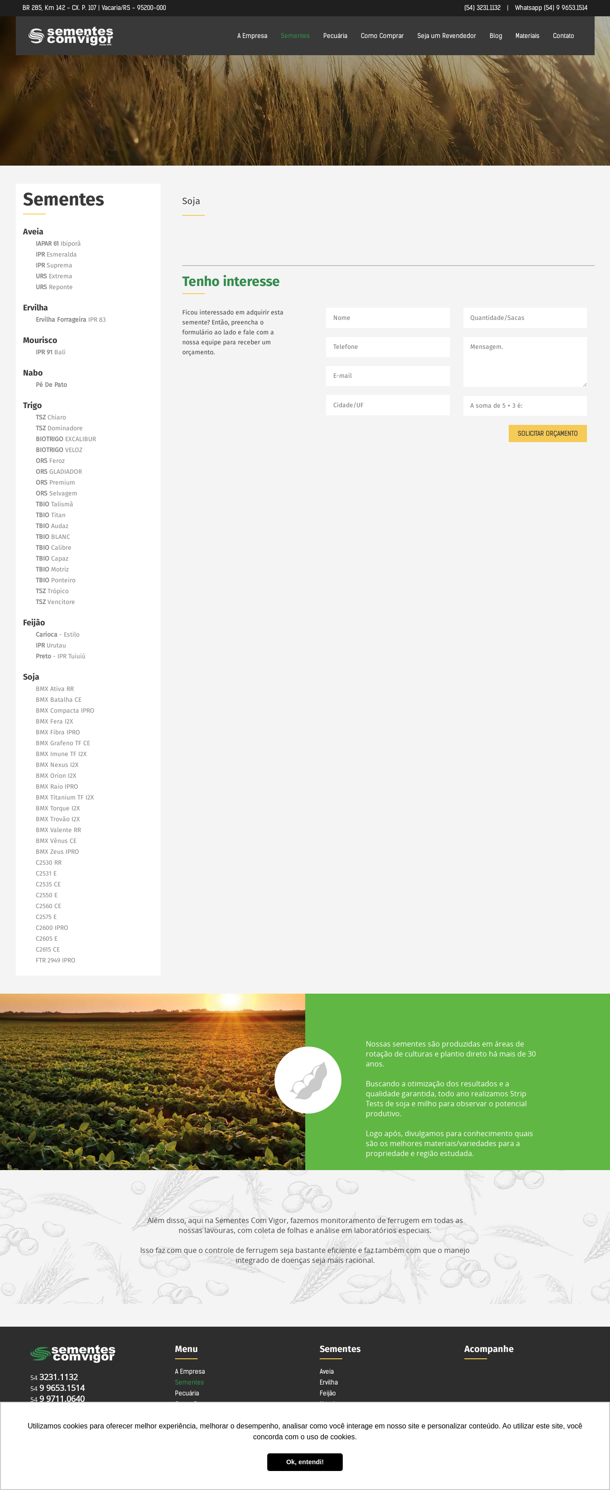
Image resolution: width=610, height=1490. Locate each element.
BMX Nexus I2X (57, 765)
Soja (31, 677)
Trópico (52, 591)
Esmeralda (56, 255)
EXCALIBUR (66, 439)
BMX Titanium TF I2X (65, 798)
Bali (51, 352)
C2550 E (46, 895)
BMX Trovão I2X (58, 819)
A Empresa (252, 36)
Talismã (54, 504)
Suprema (54, 265)
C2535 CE (48, 884)
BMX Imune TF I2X (61, 754)
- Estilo (58, 635)
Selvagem (56, 493)
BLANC (53, 537)
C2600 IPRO (52, 928)
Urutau (51, 646)
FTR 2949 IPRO (56, 960)
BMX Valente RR (58, 830)
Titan (51, 515)
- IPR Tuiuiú (60, 656)
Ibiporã (58, 244)
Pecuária (335, 36)
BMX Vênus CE (56, 841)
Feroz (50, 461)
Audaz (52, 526)
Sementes (295, 36)
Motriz (52, 569)
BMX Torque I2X (58, 808)
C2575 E (46, 917)
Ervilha (35, 308)
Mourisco (40, 341)
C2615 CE (48, 950)
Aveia (33, 232)
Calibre (53, 548)
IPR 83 (71, 320)
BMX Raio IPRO (57, 787)
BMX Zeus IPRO (57, 852)
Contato (563, 36)
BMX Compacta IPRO (65, 711)
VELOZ (59, 450)
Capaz (52, 559)
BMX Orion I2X (56, 776)
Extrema (54, 276)
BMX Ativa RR (55, 689)
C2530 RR (48, 863)
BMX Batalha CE (58, 700)
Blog (496, 36)
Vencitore (55, 602)
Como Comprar (382, 36)
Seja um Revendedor (446, 36)
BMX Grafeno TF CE (63, 743)
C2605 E (46, 939)
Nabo (33, 373)
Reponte (54, 287)
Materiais (527, 36)
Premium (55, 483)
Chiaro (51, 417)
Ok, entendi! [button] (305, 1462)
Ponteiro (56, 580)
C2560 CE (48, 906)
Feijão (34, 623)
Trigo (32, 406)
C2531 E (46, 874)
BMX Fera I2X (54, 722)
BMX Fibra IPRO (58, 732)
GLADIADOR (59, 472)
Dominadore (59, 428)
